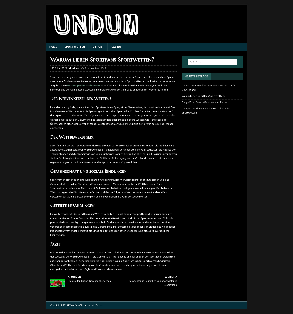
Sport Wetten (75, 47)
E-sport (98, 47)
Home (53, 47)
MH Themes (97, 305)
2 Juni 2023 (61, 68)
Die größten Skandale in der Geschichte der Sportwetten (206, 111)
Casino (116, 47)
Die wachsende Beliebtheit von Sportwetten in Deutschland (208, 88)
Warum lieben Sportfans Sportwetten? (203, 96)
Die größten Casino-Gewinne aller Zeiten (204, 102)
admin (75, 68)
